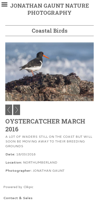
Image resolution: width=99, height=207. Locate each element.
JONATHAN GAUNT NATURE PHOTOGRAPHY (49, 9)
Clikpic (28, 186)
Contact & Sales (17, 197)
